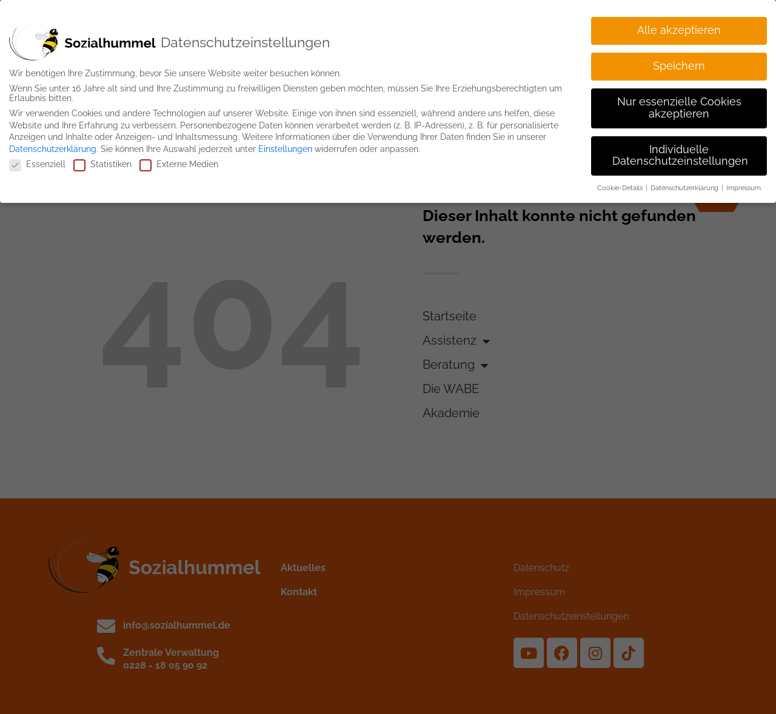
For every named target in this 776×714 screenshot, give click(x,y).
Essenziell (37, 161)
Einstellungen (285, 145)
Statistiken (102, 161)
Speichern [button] (679, 63)
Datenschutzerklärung (52, 145)
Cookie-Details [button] (620, 184)
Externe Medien (178, 161)
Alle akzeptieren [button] (679, 27)
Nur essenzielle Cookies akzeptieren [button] (679, 105)
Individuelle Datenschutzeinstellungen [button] (680, 152)
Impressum (743, 184)
